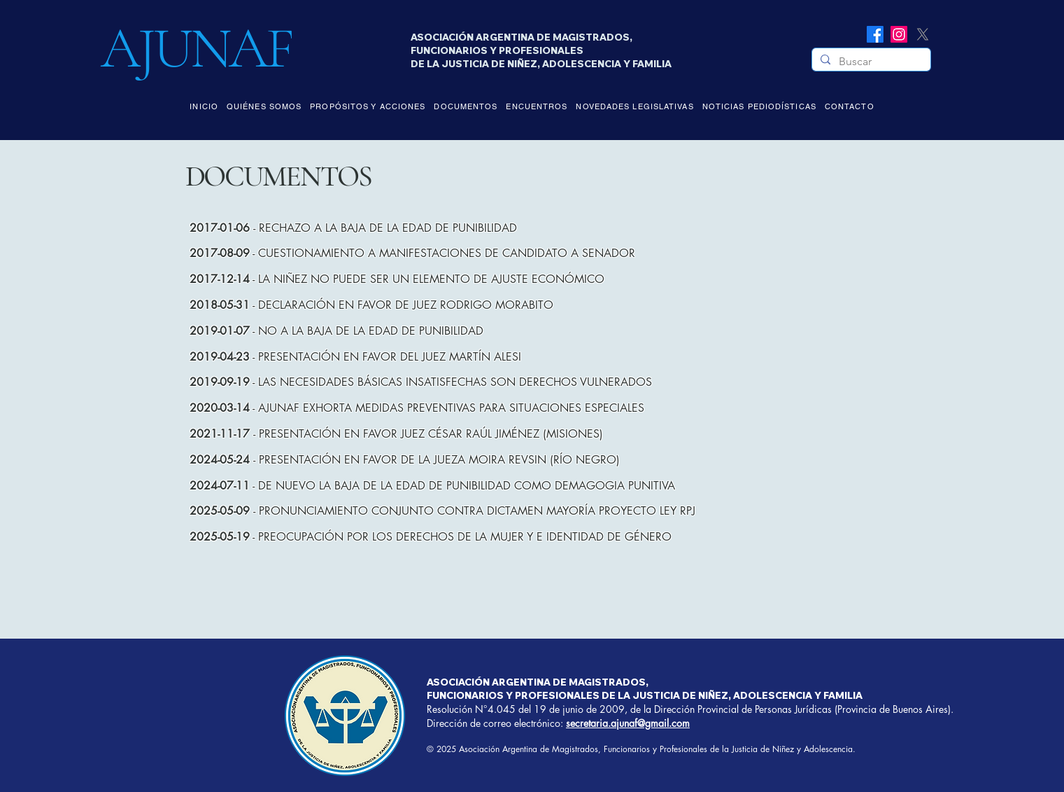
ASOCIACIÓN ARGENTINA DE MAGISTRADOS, (537, 682)
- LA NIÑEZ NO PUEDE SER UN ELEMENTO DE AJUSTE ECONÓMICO (397, 279)
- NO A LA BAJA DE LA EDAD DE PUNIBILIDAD (336, 331)
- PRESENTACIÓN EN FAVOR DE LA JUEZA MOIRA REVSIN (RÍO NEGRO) (405, 459)
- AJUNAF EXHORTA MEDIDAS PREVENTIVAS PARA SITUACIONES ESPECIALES (417, 408)
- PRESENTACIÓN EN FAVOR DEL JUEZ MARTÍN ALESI (355, 356)
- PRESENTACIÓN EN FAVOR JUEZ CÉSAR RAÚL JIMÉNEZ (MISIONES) (396, 433)
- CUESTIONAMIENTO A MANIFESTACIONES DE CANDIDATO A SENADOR (412, 253)
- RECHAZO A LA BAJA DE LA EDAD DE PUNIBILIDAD (353, 228)
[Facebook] (875, 34)
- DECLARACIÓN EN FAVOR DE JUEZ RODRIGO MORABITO (371, 305)
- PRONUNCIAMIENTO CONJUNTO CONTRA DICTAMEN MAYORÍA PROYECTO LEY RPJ (442, 510)
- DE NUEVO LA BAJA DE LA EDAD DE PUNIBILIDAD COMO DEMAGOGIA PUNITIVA (432, 485)
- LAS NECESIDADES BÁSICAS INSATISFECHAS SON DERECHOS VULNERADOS (421, 382)
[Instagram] (899, 34)
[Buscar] (870, 61)
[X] (922, 34)
